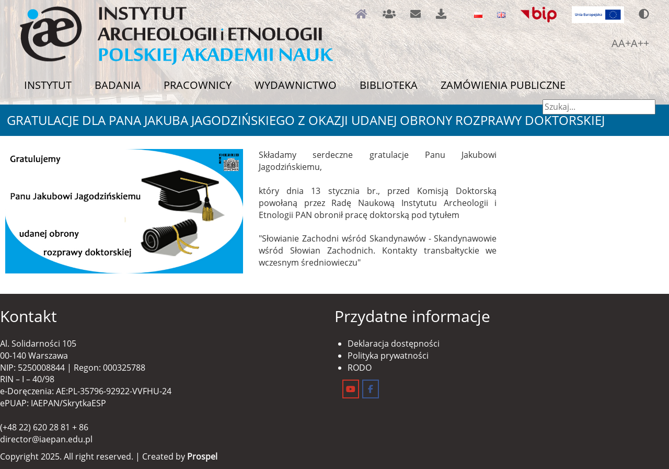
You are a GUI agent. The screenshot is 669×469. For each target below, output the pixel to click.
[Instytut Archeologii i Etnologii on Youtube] (350, 389)
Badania (118, 85)
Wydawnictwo (296, 85)
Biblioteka (389, 85)
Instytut (48, 85)
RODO (360, 367)
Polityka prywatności (388, 355)
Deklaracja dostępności (394, 343)
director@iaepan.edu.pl (46, 439)
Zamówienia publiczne (503, 85)
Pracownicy (198, 85)
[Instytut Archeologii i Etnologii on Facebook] (370, 389)
